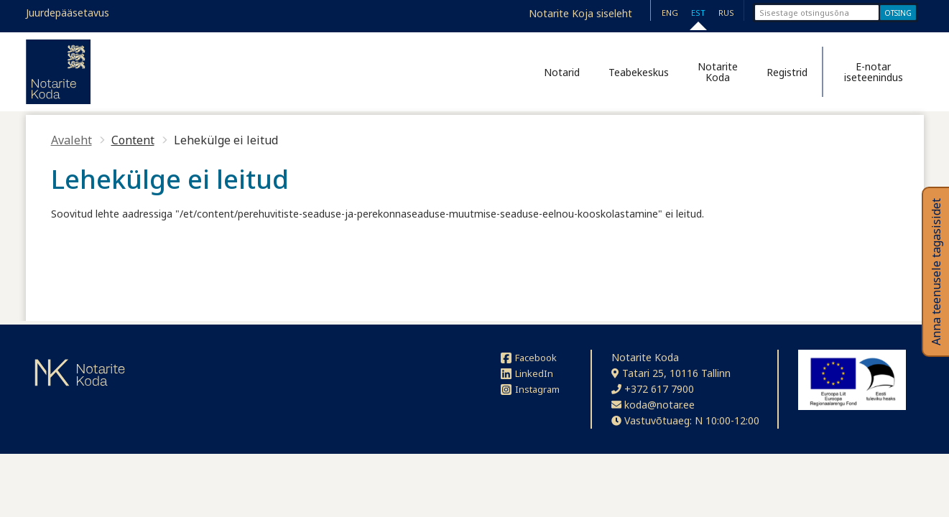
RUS (726, 12)
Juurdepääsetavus (67, 12)
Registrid (787, 72)
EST (698, 12)
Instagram (530, 389)
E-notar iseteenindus (873, 72)
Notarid (562, 72)
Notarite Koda (718, 72)
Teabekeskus (638, 72)
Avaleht (71, 140)
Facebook (529, 357)
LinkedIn (527, 373)
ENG (670, 12)
